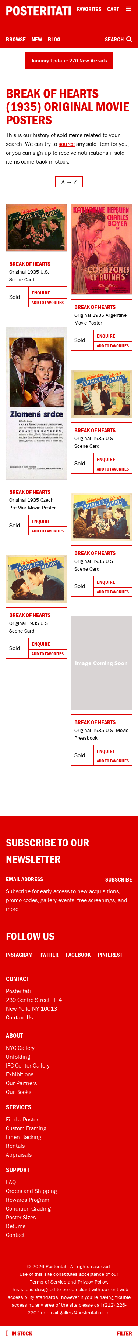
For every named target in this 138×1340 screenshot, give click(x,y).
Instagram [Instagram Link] (19, 954)
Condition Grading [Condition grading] (28, 1208)
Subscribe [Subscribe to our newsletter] (118, 879)
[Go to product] (36, 228)
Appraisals (19, 1154)
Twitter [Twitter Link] (49, 954)
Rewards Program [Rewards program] (27, 1199)
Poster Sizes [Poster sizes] (21, 1217)
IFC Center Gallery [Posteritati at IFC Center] (28, 1065)
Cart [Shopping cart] (113, 8)
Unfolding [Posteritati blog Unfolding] (18, 1056)
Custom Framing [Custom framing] (26, 1128)
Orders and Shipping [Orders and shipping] (31, 1190)
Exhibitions (19, 1074)
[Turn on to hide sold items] (7, 1333)
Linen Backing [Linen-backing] (23, 1137)
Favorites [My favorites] (89, 8)
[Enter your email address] (69, 879)
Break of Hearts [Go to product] (29, 263)
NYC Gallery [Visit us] (20, 1047)
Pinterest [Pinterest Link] (110, 954)
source (67, 143)
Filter (124, 1333)
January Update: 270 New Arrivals (69, 60)
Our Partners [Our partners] (21, 1083)
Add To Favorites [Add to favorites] (48, 302)
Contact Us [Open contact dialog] (19, 1017)
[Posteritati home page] (38, 11)
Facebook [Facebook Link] (78, 954)
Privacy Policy (92, 1281)
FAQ (11, 1182)
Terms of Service (48, 1281)
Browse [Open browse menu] (16, 39)
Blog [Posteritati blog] (54, 39)
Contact (15, 1234)
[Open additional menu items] (128, 8)
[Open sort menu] (69, 181)
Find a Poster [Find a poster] (22, 1119)
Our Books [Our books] (18, 1091)
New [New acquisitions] (37, 39)
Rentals (15, 1145)
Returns (15, 1226)
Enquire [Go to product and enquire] (41, 292)
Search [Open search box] (118, 39)
